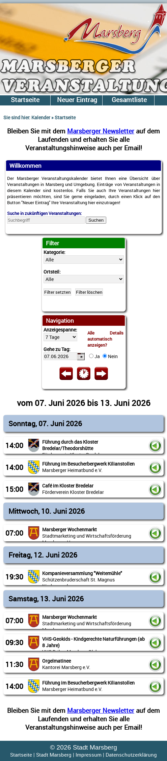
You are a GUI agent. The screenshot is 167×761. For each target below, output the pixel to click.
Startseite (21, 754)
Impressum (89, 754)
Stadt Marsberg (54, 754)
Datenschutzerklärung (131, 754)
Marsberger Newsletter (100, 131)
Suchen (96, 220)
